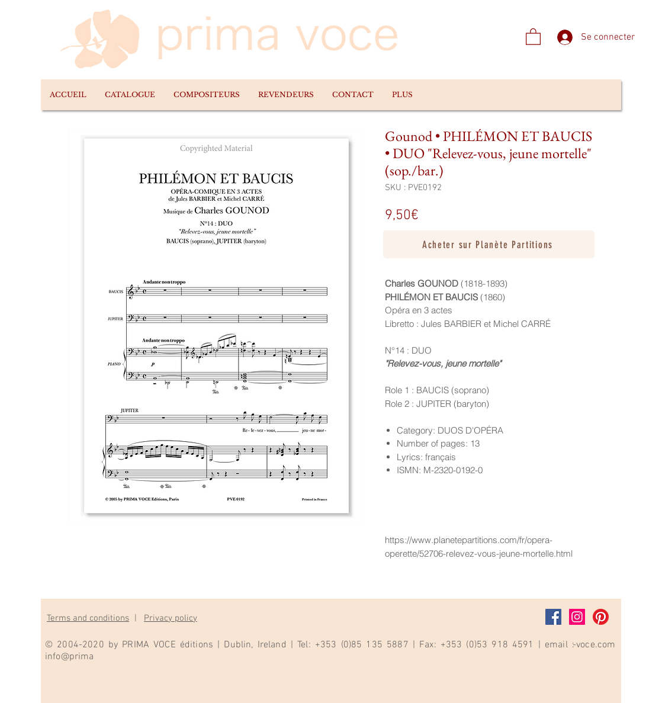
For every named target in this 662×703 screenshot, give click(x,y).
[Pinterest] (601, 617)
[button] (129, 94)
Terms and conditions (88, 618)
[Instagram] (577, 617)
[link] (533, 36)
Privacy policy (170, 618)
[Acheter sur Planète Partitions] (488, 244)
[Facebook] (553, 617)
